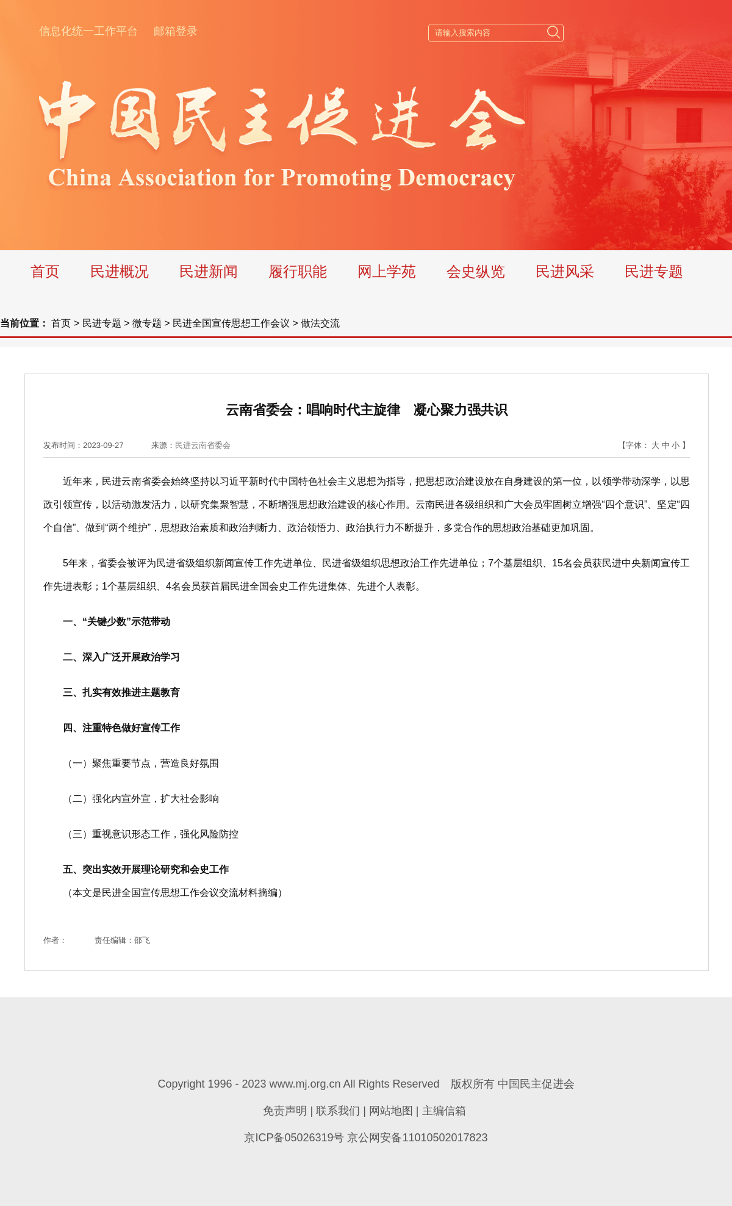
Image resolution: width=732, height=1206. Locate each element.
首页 (45, 271)
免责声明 (285, 1111)
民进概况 (119, 271)
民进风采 (565, 271)
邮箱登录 (176, 31)
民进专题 (654, 271)
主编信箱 (444, 1111)
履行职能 (297, 271)
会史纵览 (476, 271)
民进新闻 (208, 271)
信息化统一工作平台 (88, 31)
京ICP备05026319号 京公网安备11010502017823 (365, 1138)
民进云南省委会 (203, 445)
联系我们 (338, 1111)
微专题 (147, 323)
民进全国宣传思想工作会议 (231, 323)
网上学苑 (386, 271)
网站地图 (391, 1111)
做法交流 (320, 323)
